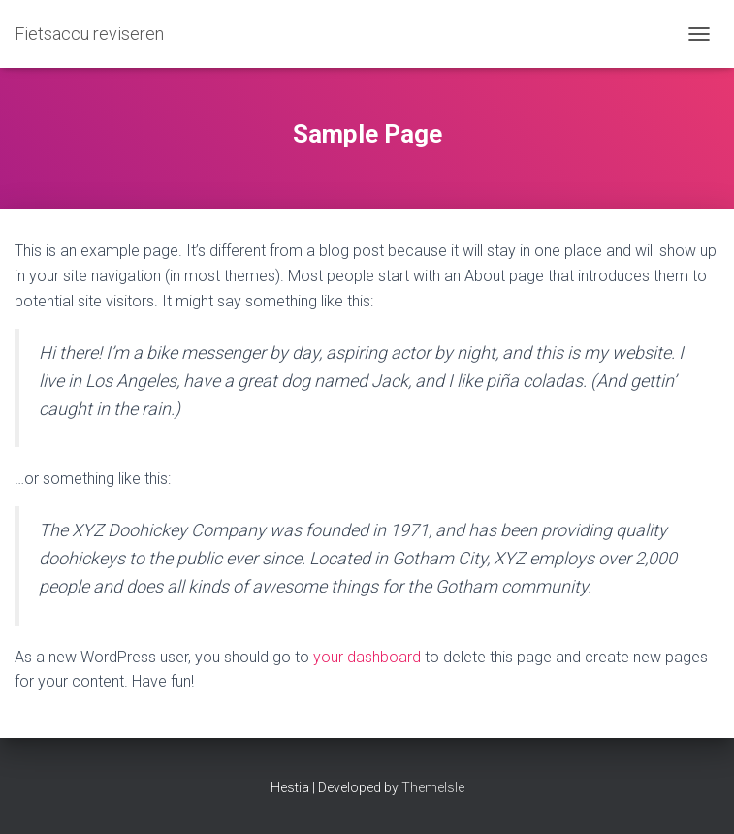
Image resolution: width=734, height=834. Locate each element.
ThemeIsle (432, 787)
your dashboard (367, 657)
